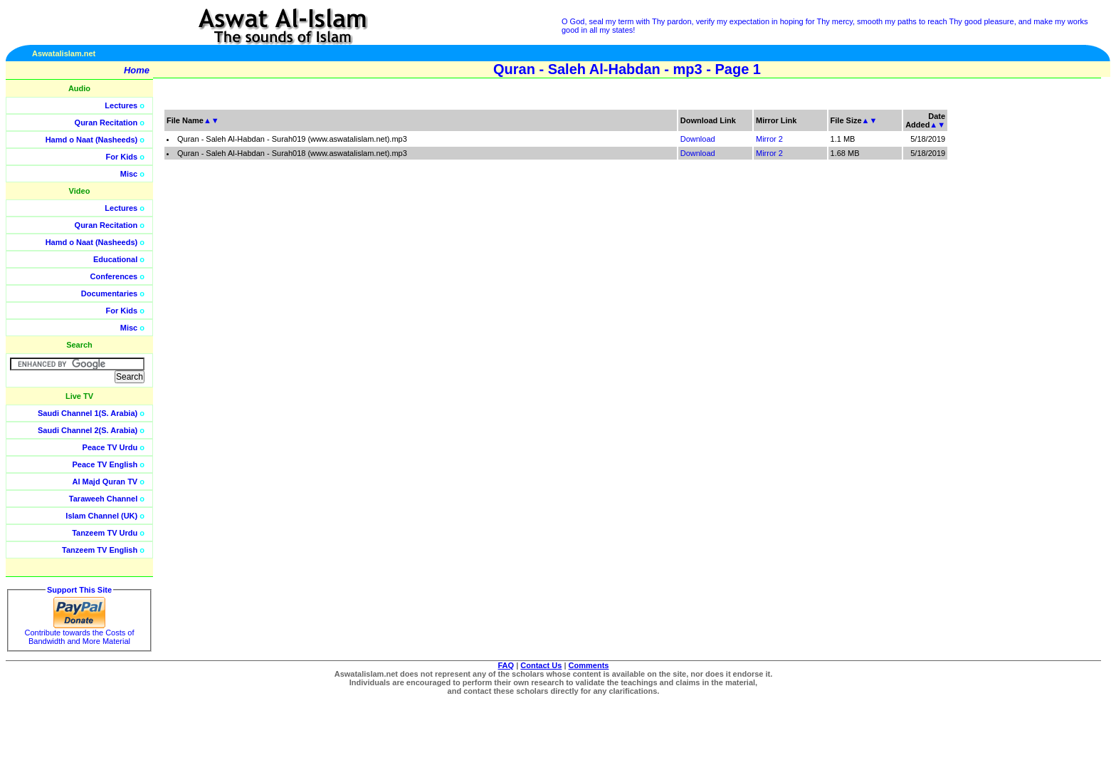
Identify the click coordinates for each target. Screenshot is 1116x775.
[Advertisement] (1048, 320)
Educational (115, 259)
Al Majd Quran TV (105, 481)
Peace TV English (105, 464)
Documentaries (109, 293)
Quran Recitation (106, 122)
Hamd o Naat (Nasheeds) (92, 139)
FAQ (506, 665)
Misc (128, 174)
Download (697, 139)
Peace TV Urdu (110, 447)
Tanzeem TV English (99, 550)
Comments (589, 665)
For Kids (122, 156)
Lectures (121, 105)
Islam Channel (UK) (101, 515)
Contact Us (541, 665)
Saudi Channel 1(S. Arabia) (87, 413)
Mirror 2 (769, 139)
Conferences (114, 276)
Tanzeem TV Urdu (104, 533)
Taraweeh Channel (103, 498)
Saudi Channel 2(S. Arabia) (87, 430)
